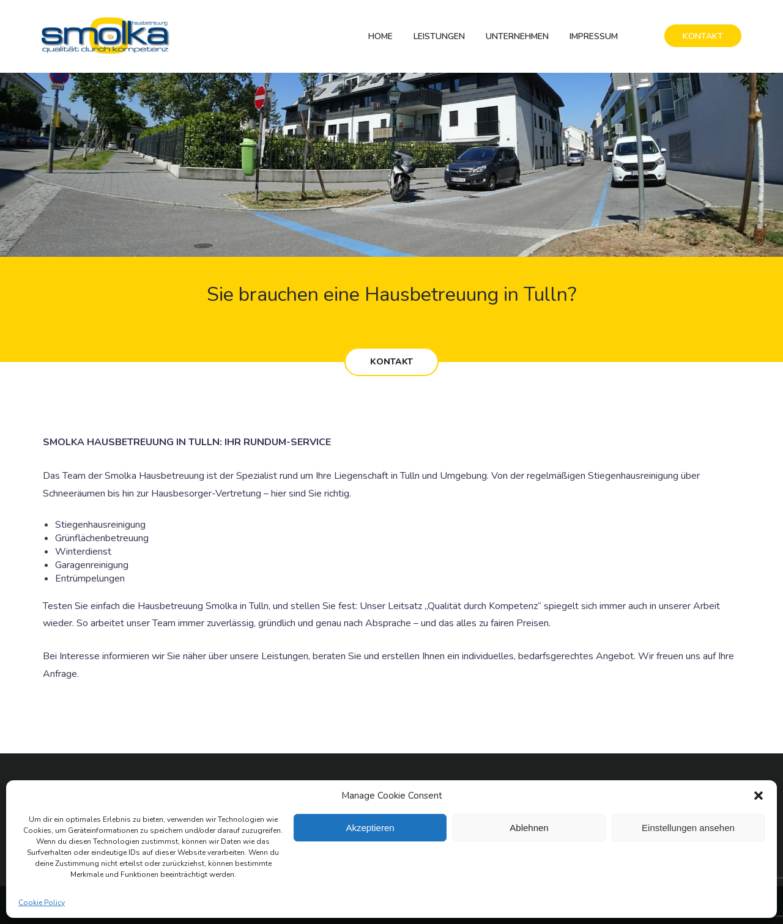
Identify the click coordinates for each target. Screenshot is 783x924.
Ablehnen (529, 827)
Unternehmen (517, 36)
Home (380, 36)
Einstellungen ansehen (688, 827)
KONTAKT (703, 36)
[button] (758, 795)
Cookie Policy (41, 902)
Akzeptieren (370, 827)
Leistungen (439, 36)
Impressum (594, 36)
